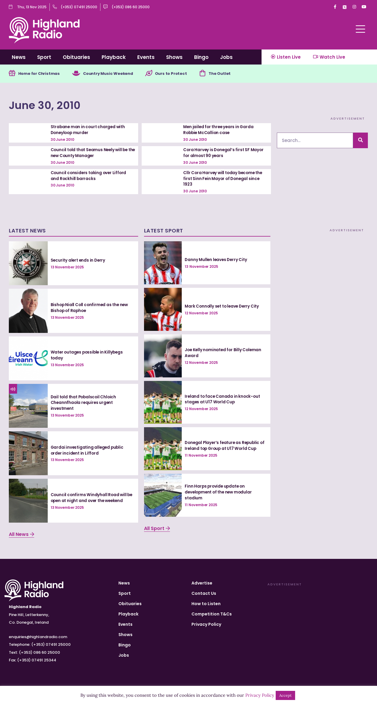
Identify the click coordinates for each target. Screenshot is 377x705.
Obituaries (76, 57)
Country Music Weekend (114, 74)
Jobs (226, 57)
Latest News (27, 231)
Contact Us (203, 593)
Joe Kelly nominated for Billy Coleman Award (224, 353)
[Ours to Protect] (157, 73)
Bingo (201, 57)
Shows (174, 57)
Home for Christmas (41, 74)
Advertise (201, 583)
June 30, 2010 (53, 105)
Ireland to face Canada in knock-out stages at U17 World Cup (223, 399)
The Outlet (232, 74)
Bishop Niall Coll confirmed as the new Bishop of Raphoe (90, 308)
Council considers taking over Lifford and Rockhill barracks (89, 176)
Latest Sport (163, 231)
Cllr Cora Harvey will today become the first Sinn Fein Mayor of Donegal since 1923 (224, 178)
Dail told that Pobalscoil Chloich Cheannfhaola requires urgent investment (85, 402)
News (19, 57)
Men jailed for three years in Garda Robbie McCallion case (219, 130)
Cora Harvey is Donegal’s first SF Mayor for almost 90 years (224, 153)
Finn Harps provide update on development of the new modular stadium (220, 492)
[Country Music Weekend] (80, 73)
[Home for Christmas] (12, 73)
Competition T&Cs (211, 614)
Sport (44, 57)
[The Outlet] (214, 73)
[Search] (360, 141)
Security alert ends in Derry (79, 260)
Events (146, 57)
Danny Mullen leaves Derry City (217, 260)
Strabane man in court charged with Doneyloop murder (89, 130)
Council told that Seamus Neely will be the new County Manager (91, 153)
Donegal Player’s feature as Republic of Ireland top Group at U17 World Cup (224, 446)
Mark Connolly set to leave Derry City (223, 306)
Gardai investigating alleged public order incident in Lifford (88, 450)
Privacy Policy (206, 624)
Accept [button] (285, 695)
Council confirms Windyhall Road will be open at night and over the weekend (92, 497)
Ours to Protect (181, 74)
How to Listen (206, 604)
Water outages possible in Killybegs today (88, 355)
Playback (114, 57)
